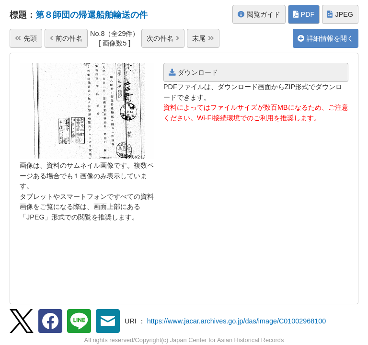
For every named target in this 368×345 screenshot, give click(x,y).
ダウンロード (193, 72)
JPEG (340, 14)
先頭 (26, 38)
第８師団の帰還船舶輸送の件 (91, 15)
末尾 (203, 38)
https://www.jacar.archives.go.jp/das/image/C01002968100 (236, 321)
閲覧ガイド (259, 14)
